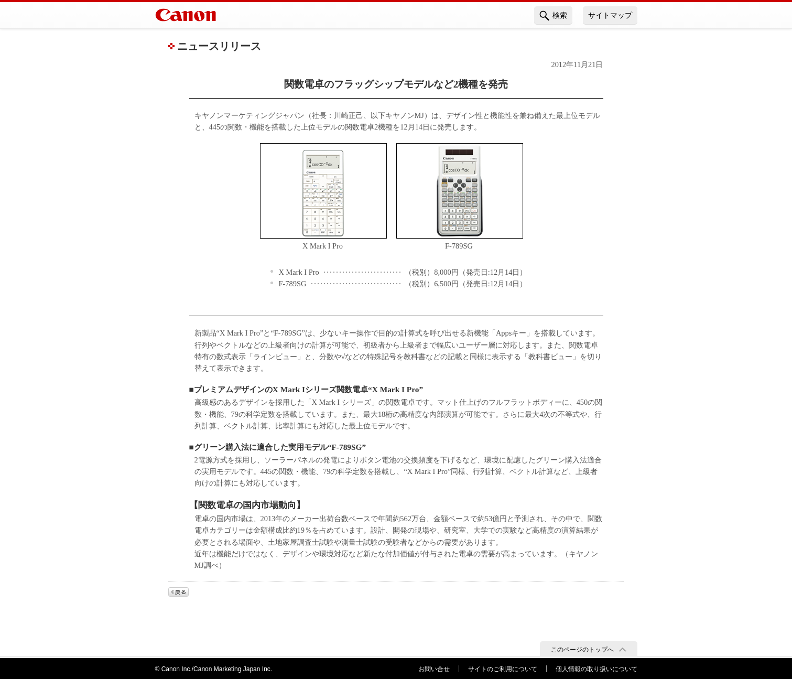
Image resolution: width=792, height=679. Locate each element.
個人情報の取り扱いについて (596, 669)
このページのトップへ (582, 649)
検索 (553, 15)
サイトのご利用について (502, 669)
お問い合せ (434, 669)
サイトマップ (610, 15)
